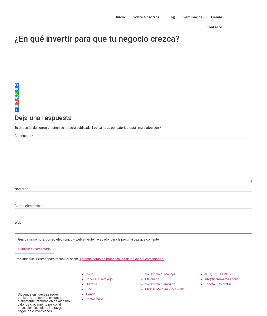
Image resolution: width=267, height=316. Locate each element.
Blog (171, 17)
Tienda (216, 17)
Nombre (22, 189)
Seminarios (192, 17)
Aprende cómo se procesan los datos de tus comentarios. (121, 259)
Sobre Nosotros (146, 17)
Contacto (214, 27)
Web (18, 222)
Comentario (24, 136)
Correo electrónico (29, 206)
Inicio (120, 17)
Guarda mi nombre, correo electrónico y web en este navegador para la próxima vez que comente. (89, 239)
